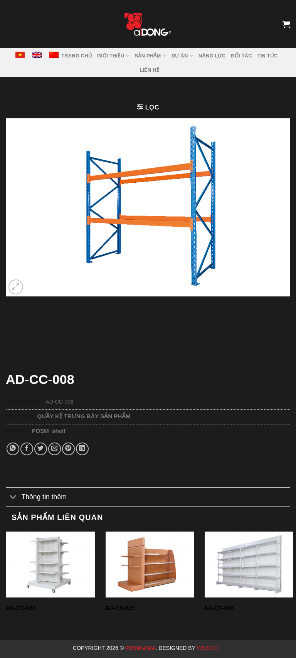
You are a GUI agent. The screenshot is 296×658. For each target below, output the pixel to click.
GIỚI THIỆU (113, 55)
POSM (40, 430)
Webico (208, 648)
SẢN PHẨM (150, 55)
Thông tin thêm (36, 498)
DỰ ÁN (182, 55)
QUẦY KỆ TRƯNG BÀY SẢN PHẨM (84, 416)
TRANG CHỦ (76, 56)
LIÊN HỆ (149, 70)
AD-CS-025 (120, 607)
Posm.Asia (140, 648)
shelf (59, 430)
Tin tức (267, 56)
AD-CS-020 (21, 607)
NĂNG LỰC (211, 56)
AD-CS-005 (219, 607)
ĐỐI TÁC (241, 56)
